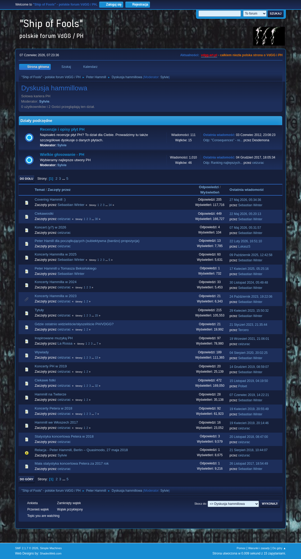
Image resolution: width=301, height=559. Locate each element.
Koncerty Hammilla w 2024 (56, 282)
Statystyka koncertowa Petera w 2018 (64, 436)
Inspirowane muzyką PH (54, 338)
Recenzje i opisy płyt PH (62, 129)
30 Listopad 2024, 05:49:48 (249, 282)
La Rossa (65, 343)
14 (110, 205)
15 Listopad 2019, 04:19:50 (249, 381)
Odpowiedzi (209, 187)
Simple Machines (51, 548)
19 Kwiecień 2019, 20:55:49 (249, 409)
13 (96, 357)
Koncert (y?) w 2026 (50, 227)
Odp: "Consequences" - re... (223, 140)
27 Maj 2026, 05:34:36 (245, 200)
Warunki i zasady (259, 548)
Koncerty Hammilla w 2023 (56, 296)
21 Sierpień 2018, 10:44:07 (249, 450)
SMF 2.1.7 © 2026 (26, 548)
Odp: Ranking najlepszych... (223, 163)
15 (96, 315)
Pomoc (241, 548)
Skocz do (200, 503)
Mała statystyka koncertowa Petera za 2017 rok (72, 463)
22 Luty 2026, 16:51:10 (246, 241)
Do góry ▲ (279, 548)
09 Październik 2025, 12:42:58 (251, 255)
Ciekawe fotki (45, 380)
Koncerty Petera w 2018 (53, 408)
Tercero (243, 330)
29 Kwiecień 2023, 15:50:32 (249, 310)
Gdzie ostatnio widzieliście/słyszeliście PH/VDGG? (74, 324)
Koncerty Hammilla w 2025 (56, 254)
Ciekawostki (44, 213)
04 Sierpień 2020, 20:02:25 (249, 353)
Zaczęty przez (59, 190)
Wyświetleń (209, 192)
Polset (242, 386)
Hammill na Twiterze (50, 394)
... (64, 179)
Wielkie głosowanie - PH (62, 154)
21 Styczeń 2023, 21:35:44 (248, 325)
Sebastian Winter (71, 205)
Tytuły (39, 310)
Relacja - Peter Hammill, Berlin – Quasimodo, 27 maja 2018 (81, 450)
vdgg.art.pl (209, 55)
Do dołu (26, 178)
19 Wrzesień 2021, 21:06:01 (249, 339)
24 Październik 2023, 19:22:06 (251, 296)
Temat (40, 190)
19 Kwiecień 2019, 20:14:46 (249, 423)
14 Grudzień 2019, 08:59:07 (249, 367)
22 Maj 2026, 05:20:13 (245, 214)
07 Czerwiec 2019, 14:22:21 (249, 395)
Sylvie (164, 77)
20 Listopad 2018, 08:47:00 (249, 437)
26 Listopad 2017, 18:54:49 (249, 463)
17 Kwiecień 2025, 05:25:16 (249, 269)
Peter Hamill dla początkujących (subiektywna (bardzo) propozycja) (87, 241)
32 (96, 385)
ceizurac (258, 163)
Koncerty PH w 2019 (51, 366)
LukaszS (244, 246)
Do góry (27, 479)
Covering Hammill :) (50, 199)
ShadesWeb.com (51, 553)
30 (96, 219)
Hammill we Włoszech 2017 (56, 422)
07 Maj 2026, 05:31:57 (245, 228)
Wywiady (42, 352)
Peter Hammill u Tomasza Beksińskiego (66, 268)
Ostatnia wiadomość (249, 190)
